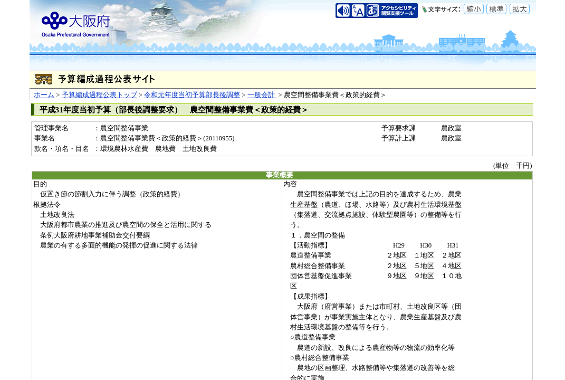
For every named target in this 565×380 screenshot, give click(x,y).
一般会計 (261, 95)
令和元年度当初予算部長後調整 (192, 95)
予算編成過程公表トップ (99, 95)
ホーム (44, 95)
